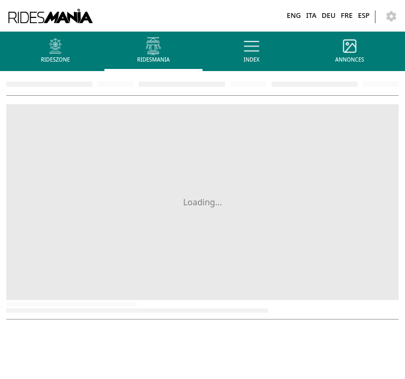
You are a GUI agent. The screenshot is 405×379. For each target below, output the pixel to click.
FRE (346, 15)
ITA (311, 15)
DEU (328, 15)
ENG (294, 15)
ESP (364, 15)
